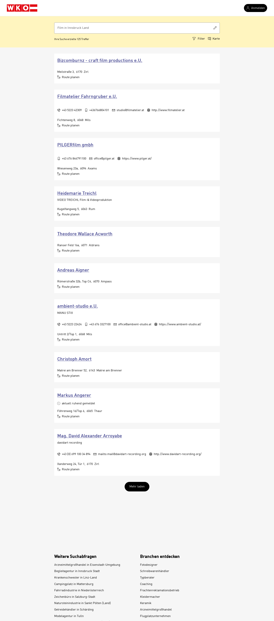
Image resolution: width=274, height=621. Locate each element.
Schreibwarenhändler (154, 571)
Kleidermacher (150, 597)
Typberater (147, 577)
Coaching (146, 584)
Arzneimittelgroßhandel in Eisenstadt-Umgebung (87, 565)
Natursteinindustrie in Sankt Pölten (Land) (82, 603)
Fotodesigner (149, 565)
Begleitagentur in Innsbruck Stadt (77, 571)
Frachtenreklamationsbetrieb (159, 590)
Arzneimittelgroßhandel (156, 609)
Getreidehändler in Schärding (74, 609)
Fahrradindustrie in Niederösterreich (79, 590)
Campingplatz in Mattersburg (73, 584)
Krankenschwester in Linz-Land (75, 577)
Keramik (145, 603)
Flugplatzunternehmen (155, 616)
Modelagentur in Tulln (69, 616)
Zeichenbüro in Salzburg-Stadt (74, 597)
